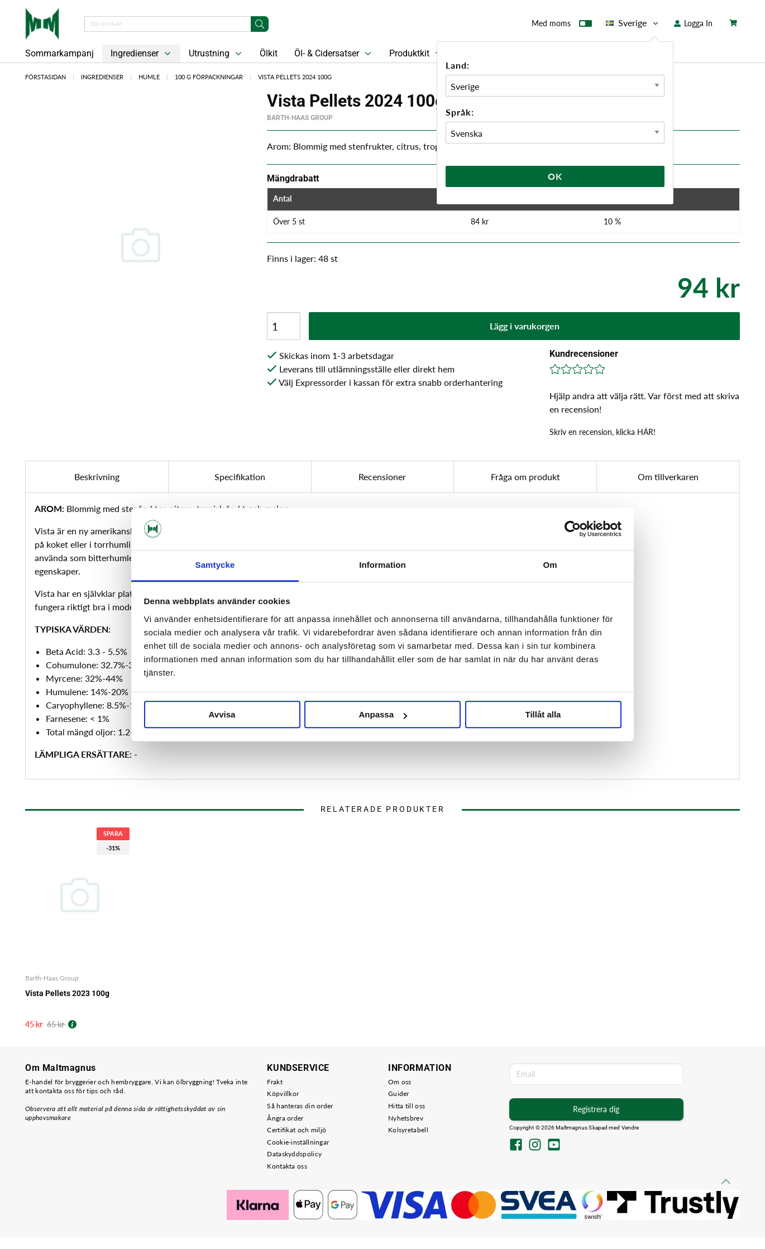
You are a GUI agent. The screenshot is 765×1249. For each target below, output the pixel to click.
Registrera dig (596, 1109)
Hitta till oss (406, 1106)
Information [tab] (382, 565)
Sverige (633, 22)
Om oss (400, 1082)
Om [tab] (550, 565)
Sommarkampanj (59, 53)
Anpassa (382, 715)
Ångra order (285, 1118)
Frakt (275, 1082)
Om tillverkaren (668, 476)
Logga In (693, 23)
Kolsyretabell (408, 1130)
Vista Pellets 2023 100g (67, 993)
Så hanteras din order (300, 1106)
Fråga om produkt (525, 476)
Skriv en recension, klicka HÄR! (602, 432)
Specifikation (239, 476)
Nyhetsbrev (405, 1118)
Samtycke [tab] (215, 565)
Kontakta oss (287, 1166)
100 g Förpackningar (209, 76)
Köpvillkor (283, 1093)
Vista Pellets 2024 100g (295, 76)
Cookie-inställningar (298, 1142)
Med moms (562, 25)
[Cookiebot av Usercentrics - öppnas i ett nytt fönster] (572, 528)
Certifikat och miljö (296, 1130)
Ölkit (269, 53)
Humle (149, 76)
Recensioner (382, 476)
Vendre (630, 1127)
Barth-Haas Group (300, 118)
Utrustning (216, 53)
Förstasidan (45, 76)
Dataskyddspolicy (294, 1154)
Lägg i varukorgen (525, 325)
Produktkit (416, 53)
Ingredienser (142, 53)
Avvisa (222, 715)
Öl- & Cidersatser (334, 53)
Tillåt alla (543, 715)
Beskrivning (96, 476)
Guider (398, 1093)
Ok (555, 176)
